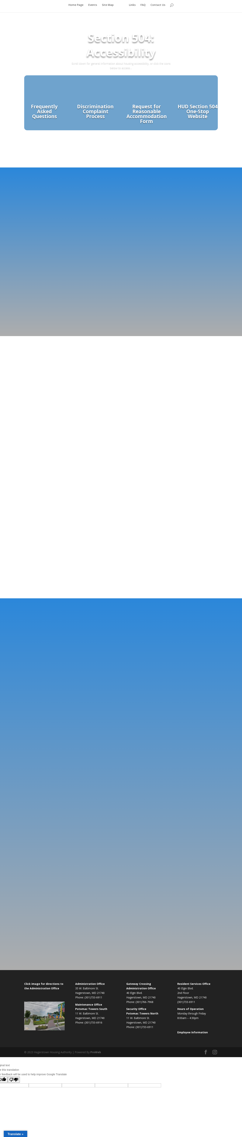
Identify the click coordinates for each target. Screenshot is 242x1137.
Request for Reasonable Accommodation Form (146, 114)
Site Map (108, 7)
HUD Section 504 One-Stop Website (198, 111)
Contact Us (157, 7)
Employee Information (192, 1032)
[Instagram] (215, 1052)
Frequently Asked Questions (44, 111)
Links (132, 7)
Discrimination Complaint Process (95, 111)
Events (92, 7)
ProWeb (95, 1052)
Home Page (75, 7)
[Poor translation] (14, 1080)
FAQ (143, 7)
